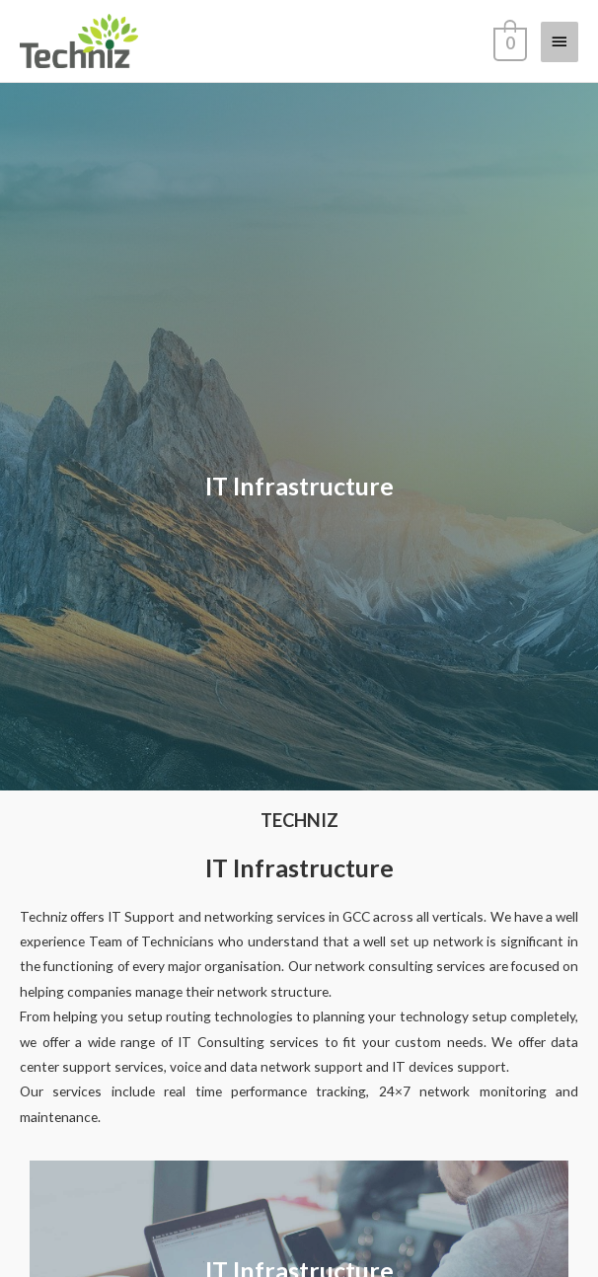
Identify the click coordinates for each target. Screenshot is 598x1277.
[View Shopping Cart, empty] (508, 40)
